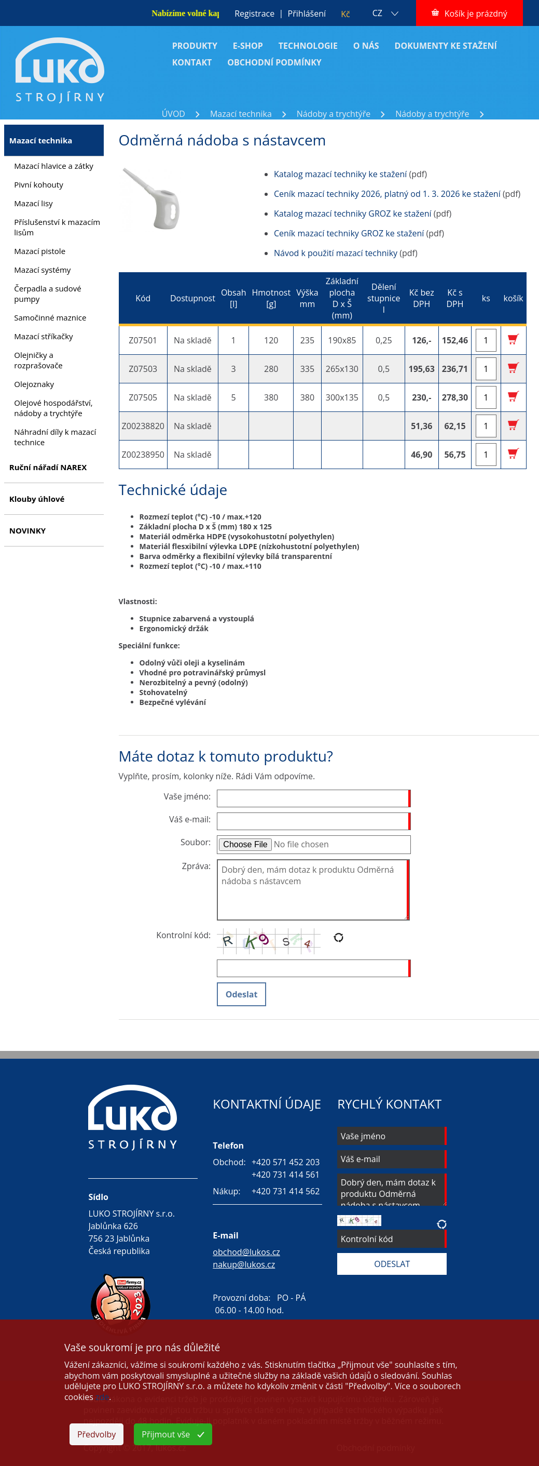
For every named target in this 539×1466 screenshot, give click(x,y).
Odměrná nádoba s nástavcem (221, 125)
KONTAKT (192, 62)
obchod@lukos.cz (246, 1252)
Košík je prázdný (476, 13)
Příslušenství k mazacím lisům (57, 227)
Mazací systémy (42, 269)
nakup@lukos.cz (244, 1264)
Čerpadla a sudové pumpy (47, 293)
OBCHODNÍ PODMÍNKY (274, 62)
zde (102, 1397)
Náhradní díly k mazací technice (55, 437)
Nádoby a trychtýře (333, 113)
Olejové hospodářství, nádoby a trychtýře (53, 407)
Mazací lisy (33, 203)
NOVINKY (27, 530)
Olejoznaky (34, 384)
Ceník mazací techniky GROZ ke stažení (349, 233)
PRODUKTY (194, 45)
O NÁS (366, 45)
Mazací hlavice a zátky (53, 166)
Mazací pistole (39, 251)
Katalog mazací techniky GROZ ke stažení (353, 213)
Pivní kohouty (38, 184)
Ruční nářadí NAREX (48, 467)
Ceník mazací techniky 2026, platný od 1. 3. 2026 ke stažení (387, 193)
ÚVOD (173, 113)
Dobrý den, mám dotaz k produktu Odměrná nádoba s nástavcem (313, 890)
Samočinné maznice (50, 317)
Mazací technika (241, 113)
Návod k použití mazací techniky (335, 253)
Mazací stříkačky (43, 336)
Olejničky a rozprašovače (38, 360)
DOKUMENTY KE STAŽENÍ (446, 45)
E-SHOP (248, 45)
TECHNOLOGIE (308, 45)
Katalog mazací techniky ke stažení (340, 174)
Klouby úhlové (37, 499)
